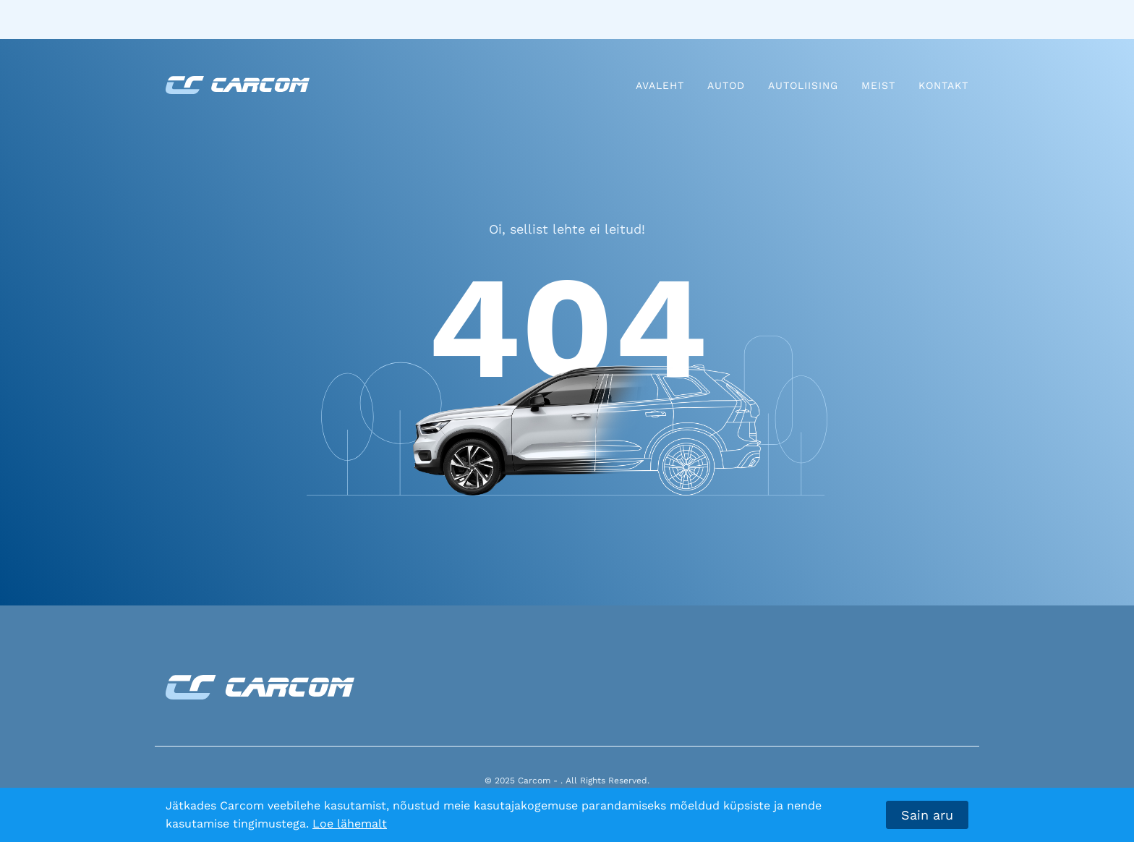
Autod (726, 85)
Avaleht (660, 85)
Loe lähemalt (349, 823)
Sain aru (927, 814)
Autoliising (803, 85)
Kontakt (943, 85)
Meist (878, 85)
